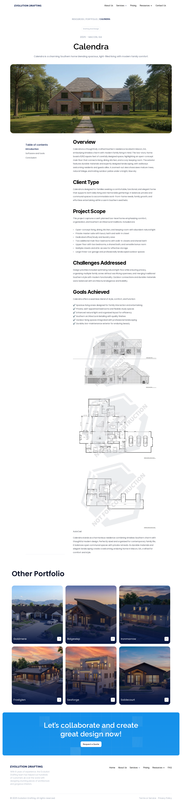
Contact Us (161, 5)
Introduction (32, 149)
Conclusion (31, 157)
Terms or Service (147, 798)
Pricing (133, 5)
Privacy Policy (165, 798)
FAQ (170, 767)
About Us (108, 5)
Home (112, 767)
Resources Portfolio (85, 19)
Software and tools (35, 153)
